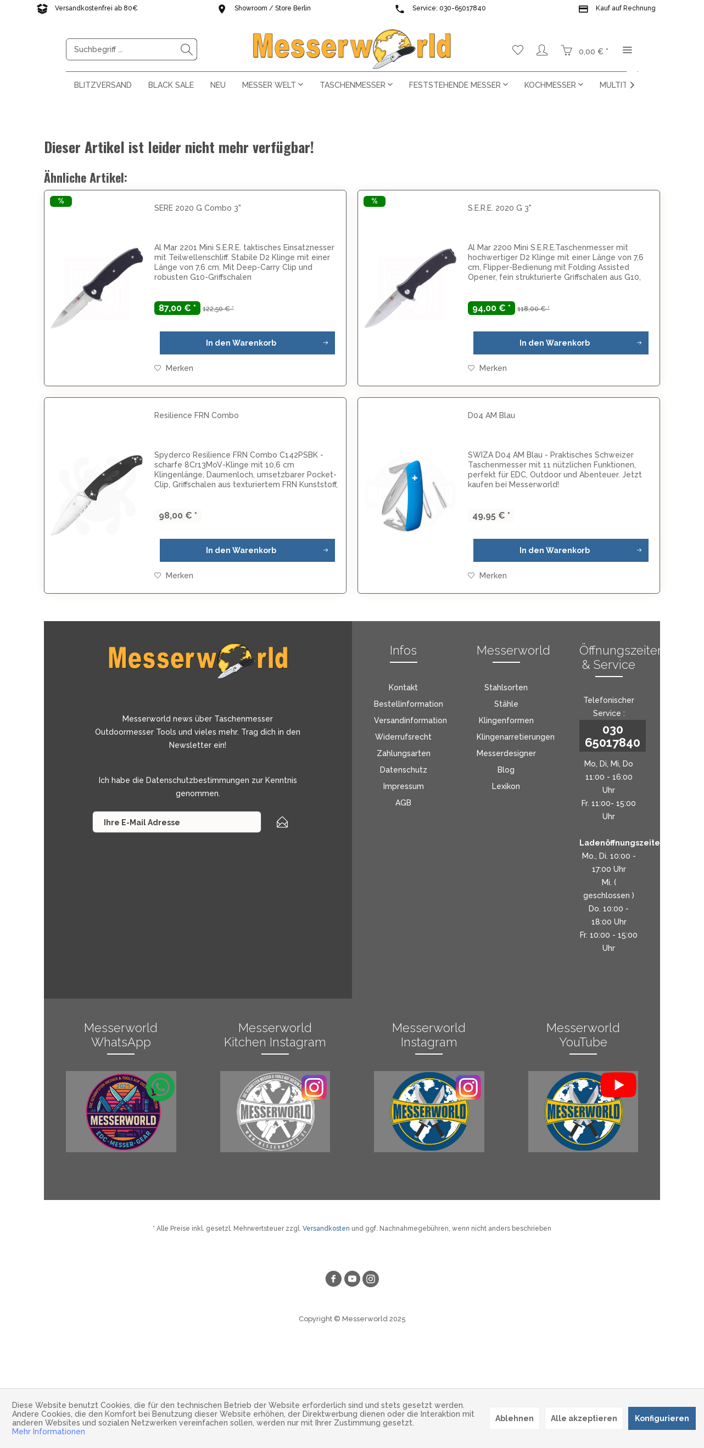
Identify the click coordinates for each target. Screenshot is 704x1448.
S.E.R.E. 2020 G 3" (500, 208)
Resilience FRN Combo (196, 415)
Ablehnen (514, 1418)
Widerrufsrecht (403, 737)
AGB (403, 802)
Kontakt (403, 687)
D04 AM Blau (491, 415)
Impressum (403, 786)
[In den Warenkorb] (247, 342)
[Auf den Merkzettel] (173, 368)
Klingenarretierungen (516, 737)
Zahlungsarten (404, 753)
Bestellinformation (408, 704)
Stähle (506, 704)
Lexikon (506, 786)
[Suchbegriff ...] (131, 49)
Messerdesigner (506, 753)
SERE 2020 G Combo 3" (197, 208)
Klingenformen (506, 720)
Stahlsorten (506, 687)
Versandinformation (410, 720)
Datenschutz (403, 769)
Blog (506, 769)
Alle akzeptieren (584, 1418)
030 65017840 (612, 736)
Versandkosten (326, 1228)
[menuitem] (131, 49)
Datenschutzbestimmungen (197, 780)
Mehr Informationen (48, 1431)
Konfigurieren (662, 1418)
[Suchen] (186, 49)
